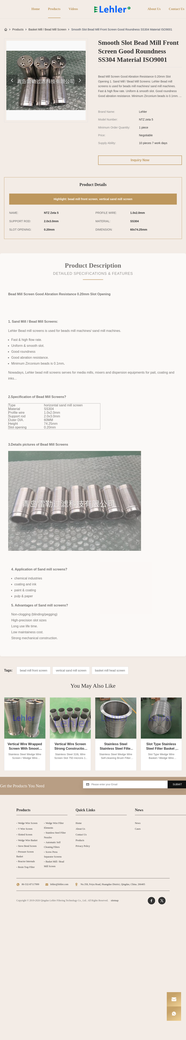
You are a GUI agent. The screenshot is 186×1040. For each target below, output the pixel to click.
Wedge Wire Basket (27, 840)
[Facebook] (151, 900)
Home (35, 9)
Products (53, 9)
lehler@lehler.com (59, 884)
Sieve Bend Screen (27, 846)
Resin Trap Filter (26, 867)
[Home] (5, 29)
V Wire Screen (25, 828)
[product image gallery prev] (12, 80)
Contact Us (176, 9)
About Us (153, 9)
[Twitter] (162, 900)
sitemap (114, 900)
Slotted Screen (25, 834)
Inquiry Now (140, 160)
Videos (72, 9)
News (137, 823)
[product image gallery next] (80, 80)
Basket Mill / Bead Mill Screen (47, 29)
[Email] (174, 999)
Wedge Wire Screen (27, 823)
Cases (138, 828)
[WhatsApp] (174, 1013)
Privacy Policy (83, 846)
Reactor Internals (26, 861)
